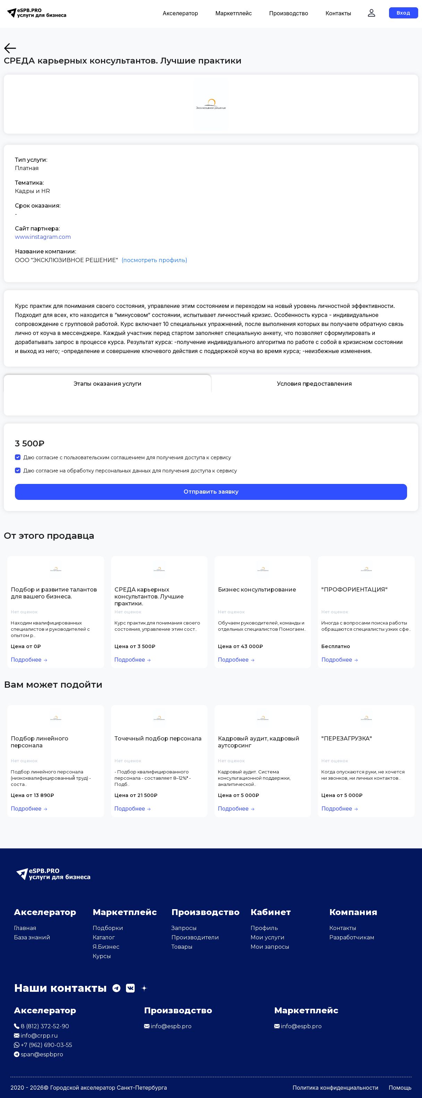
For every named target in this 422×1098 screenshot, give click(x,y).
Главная (25, 928)
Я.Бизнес (106, 947)
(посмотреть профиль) (154, 260)
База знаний (32, 937)
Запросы (184, 928)
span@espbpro (38, 1054)
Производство (288, 13)
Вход (403, 13)
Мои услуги (268, 937)
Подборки (108, 928)
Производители (195, 937)
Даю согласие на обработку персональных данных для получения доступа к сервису (130, 471)
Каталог (104, 937)
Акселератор (180, 13)
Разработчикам (351, 937)
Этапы (108, 384)
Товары (182, 947)
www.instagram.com (43, 237)
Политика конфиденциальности (335, 1087)
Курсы (102, 956)
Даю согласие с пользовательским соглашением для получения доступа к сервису (127, 457)
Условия (314, 384)
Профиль (264, 928)
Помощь (400, 1087)
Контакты (338, 13)
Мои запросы (270, 947)
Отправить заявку (211, 491)
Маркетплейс (234, 13)
